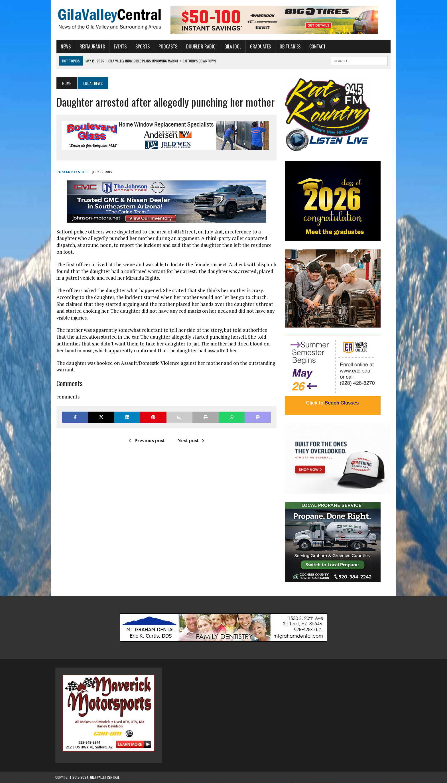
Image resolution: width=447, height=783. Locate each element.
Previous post (146, 440)
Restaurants (91, 46)
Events (119, 46)
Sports (141, 46)
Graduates (259, 46)
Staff (82, 172)
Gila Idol (231, 46)
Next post (190, 440)
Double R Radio (199, 46)
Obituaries (289, 46)
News (65, 46)
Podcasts (166, 46)
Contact (316, 46)
